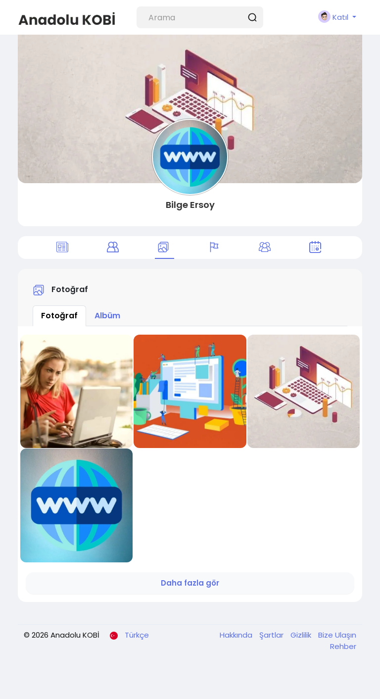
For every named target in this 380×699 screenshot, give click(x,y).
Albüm (107, 315)
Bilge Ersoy (190, 205)
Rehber (343, 646)
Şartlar (272, 635)
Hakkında (237, 635)
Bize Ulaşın (337, 635)
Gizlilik (301, 635)
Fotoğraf (59, 315)
